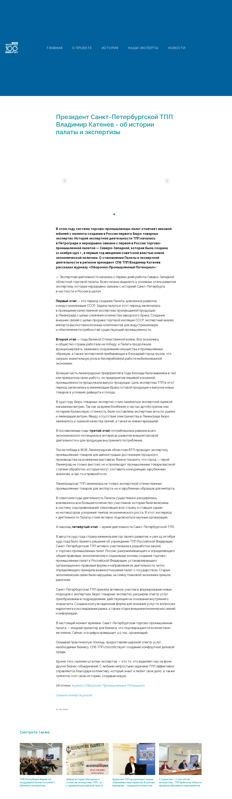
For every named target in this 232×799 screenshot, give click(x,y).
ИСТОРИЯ (110, 48)
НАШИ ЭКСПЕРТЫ (143, 48)
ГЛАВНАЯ (54, 48)
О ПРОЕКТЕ (82, 48)
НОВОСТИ (176, 48)
